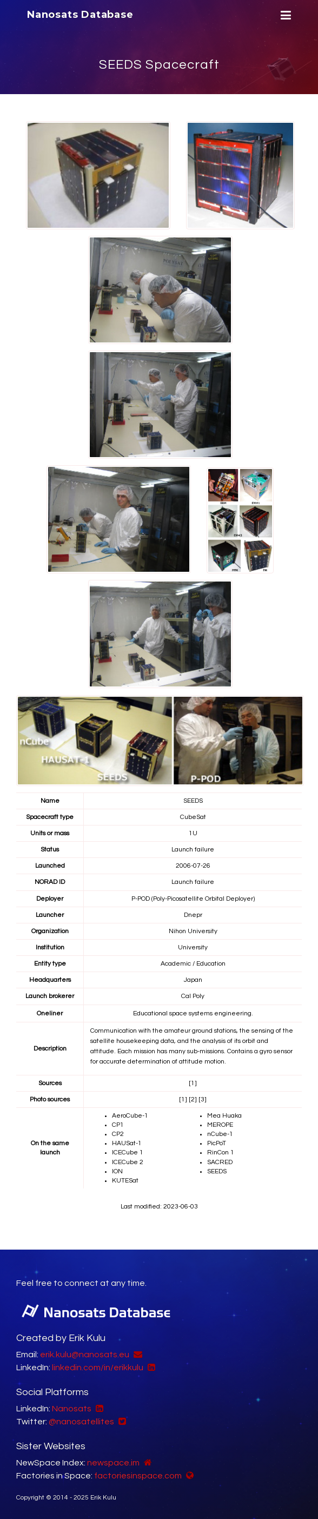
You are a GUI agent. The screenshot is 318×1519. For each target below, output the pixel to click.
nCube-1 (220, 1134)
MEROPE (220, 1124)
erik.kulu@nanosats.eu (84, 1354)
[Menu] (284, 15)
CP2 (118, 1134)
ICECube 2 (127, 1162)
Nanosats (71, 1408)
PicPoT (216, 1143)
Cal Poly (192, 996)
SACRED (220, 1162)
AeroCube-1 (130, 1115)
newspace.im (113, 1462)
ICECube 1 (127, 1152)
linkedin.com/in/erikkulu (97, 1367)
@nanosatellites (81, 1421)
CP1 (118, 1124)
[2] (193, 1099)
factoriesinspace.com (138, 1475)
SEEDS (217, 1171)
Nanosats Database (80, 15)
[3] (202, 1099)
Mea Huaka (224, 1115)
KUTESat (125, 1180)
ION (117, 1171)
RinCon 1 (220, 1152)
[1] (193, 1083)
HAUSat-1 (127, 1143)
